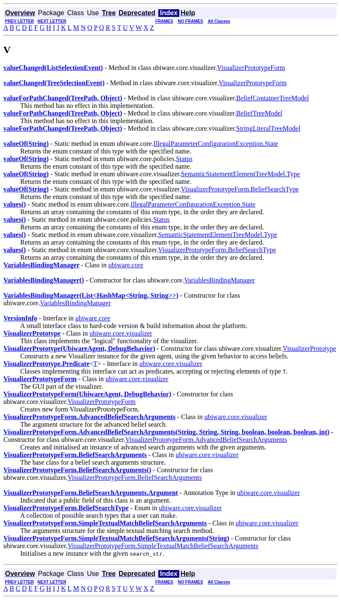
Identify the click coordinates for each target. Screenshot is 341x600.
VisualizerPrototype (309, 348)
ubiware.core (125, 265)
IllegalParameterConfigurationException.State (215, 143)
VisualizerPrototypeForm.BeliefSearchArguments (134, 477)
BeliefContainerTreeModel (272, 98)
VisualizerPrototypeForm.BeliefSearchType (240, 189)
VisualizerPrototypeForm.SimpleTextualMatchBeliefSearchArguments (162, 545)
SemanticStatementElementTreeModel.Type (240, 174)
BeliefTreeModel (259, 113)
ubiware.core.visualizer (120, 333)
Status (184, 158)
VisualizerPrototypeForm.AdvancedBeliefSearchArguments (206, 439)
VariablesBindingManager (219, 280)
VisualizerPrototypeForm (251, 67)
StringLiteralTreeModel (268, 128)
